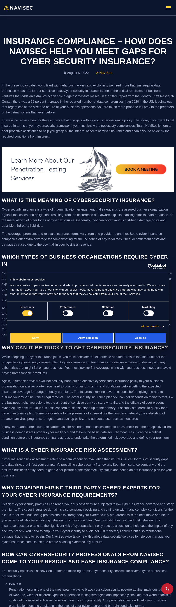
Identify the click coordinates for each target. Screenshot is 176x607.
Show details (150, 326)
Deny (35, 337)
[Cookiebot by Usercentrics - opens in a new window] (150, 266)
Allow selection (88, 337)
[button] (168, 8)
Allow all (140, 337)
